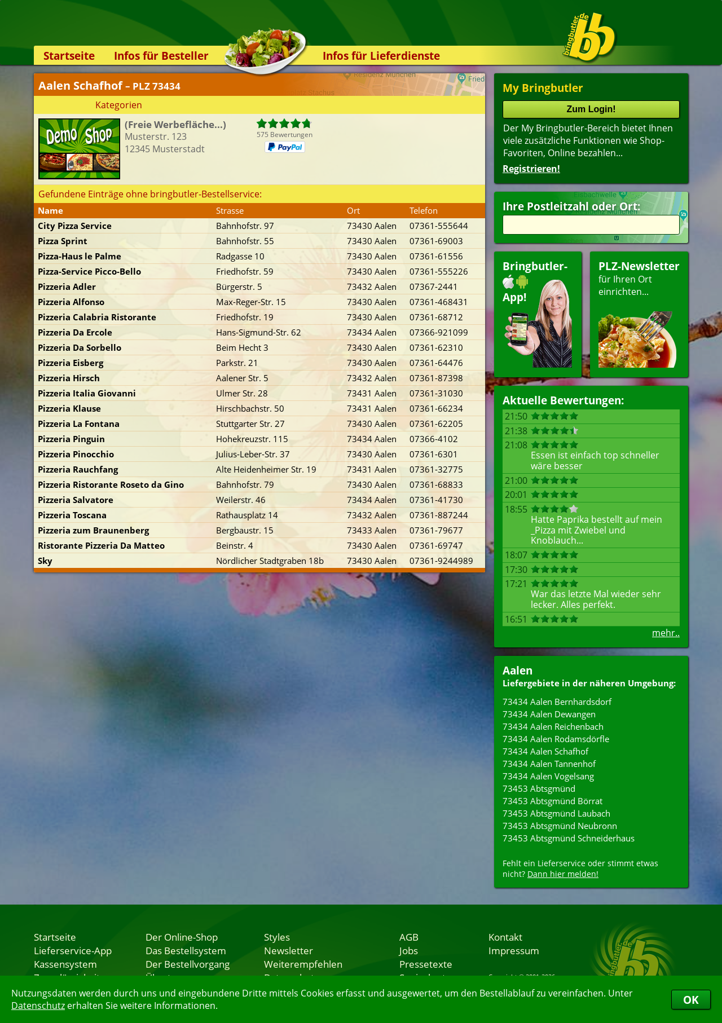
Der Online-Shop (182, 936)
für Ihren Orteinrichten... (639, 313)
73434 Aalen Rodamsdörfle (556, 738)
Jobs (408, 950)
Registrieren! (531, 168)
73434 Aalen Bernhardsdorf (557, 701)
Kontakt (505, 936)
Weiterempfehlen (303, 964)
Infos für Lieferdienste (381, 55)
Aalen (517, 670)
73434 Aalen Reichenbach (553, 726)
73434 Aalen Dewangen (549, 714)
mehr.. (666, 633)
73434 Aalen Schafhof (545, 751)
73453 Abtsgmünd (539, 788)
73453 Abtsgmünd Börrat (552, 800)
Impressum (513, 950)
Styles (277, 936)
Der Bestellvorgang (188, 964)
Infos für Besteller (161, 55)
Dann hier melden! (562, 873)
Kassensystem (65, 964)
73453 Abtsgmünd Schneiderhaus (569, 838)
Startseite (69, 55)
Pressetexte (425, 964)
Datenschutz (38, 1005)
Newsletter (288, 950)
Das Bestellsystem (186, 950)
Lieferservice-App (73, 950)
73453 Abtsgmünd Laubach (556, 813)
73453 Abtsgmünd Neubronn (560, 825)
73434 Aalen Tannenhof (549, 763)
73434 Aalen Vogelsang (548, 776)
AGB (409, 936)
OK (691, 1000)
